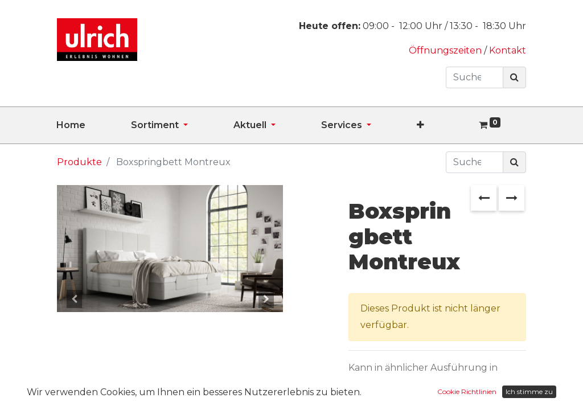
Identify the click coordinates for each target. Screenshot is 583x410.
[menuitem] (93, 125)
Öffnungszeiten (446, 50)
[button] (443, 125)
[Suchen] (514, 77)
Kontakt (507, 50)
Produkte (79, 162)
